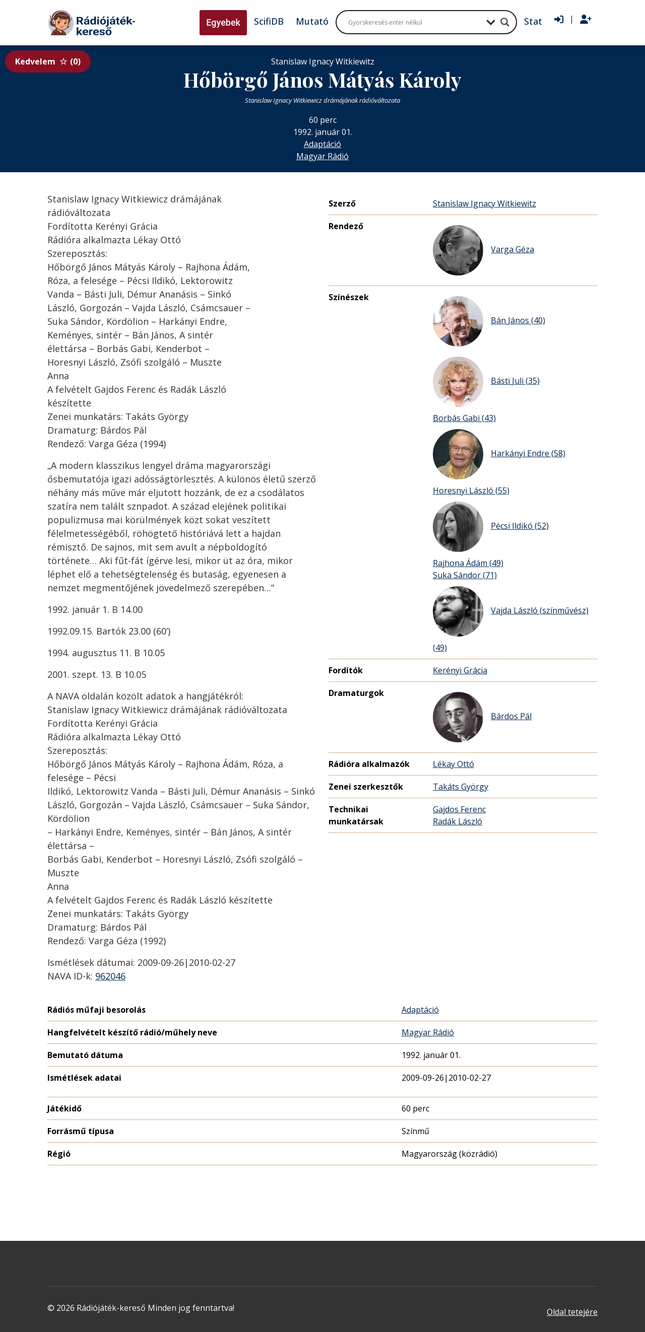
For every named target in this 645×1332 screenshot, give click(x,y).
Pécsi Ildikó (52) (491, 527)
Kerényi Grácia (460, 670)
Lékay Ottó (453, 763)
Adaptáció (322, 144)
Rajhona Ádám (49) (468, 563)
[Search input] (414, 22)
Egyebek (223, 22)
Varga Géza (483, 250)
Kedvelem (48, 61)
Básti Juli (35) (486, 382)
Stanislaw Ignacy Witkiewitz (484, 203)
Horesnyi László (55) (471, 490)
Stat (533, 21)
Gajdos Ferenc (459, 809)
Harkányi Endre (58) (499, 454)
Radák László (457, 821)
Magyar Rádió (322, 156)
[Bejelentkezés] (558, 19)
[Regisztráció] (586, 19)
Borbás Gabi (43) (464, 418)
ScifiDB (269, 21)
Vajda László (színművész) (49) (511, 619)
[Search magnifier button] (505, 22)
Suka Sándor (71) (465, 575)
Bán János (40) (489, 321)
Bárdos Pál (482, 717)
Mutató (312, 21)
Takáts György (460, 786)
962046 (110, 976)
